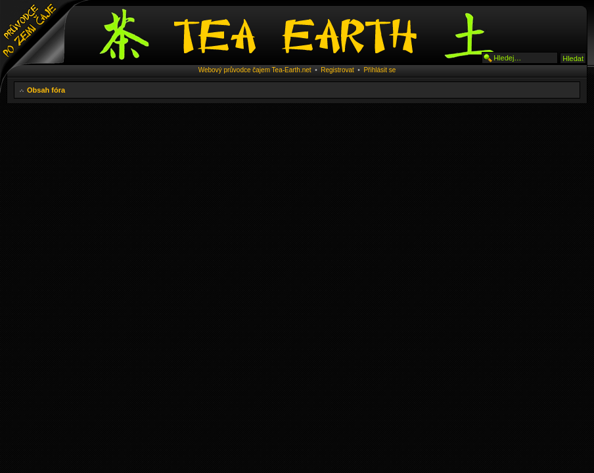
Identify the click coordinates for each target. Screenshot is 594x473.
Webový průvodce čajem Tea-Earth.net (254, 70)
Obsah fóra (46, 90)
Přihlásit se (379, 70)
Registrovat (337, 70)
